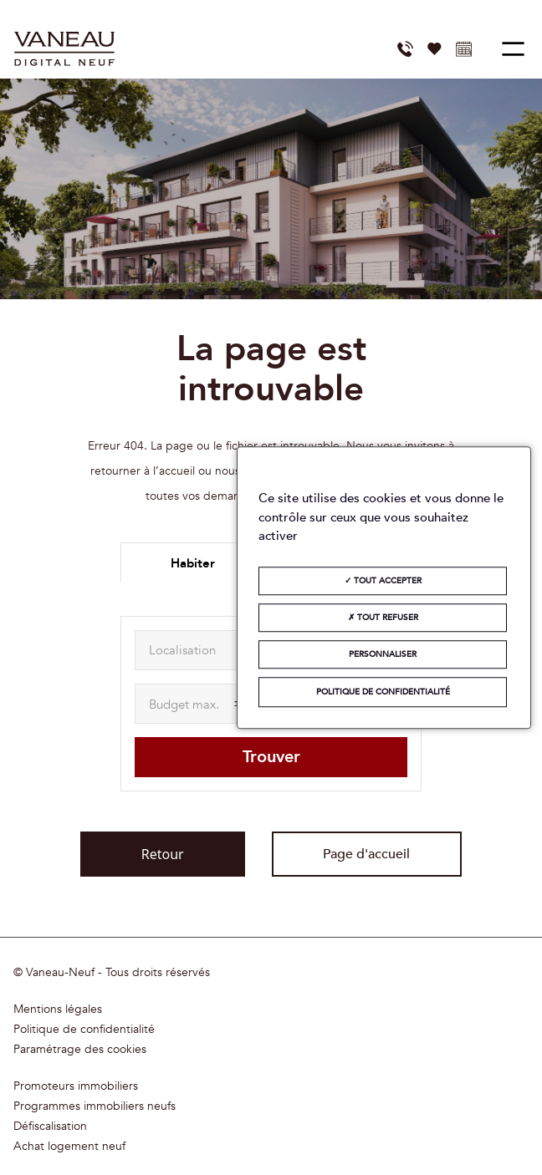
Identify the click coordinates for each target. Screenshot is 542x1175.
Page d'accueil (366, 854)
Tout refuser (383, 617)
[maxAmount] (197, 704)
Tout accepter (383, 581)
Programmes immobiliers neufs (94, 1106)
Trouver (271, 756)
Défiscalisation (50, 1126)
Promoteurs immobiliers (75, 1086)
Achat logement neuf (69, 1146)
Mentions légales (57, 1009)
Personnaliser (383, 654)
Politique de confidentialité (84, 1029)
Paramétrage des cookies (79, 1049)
